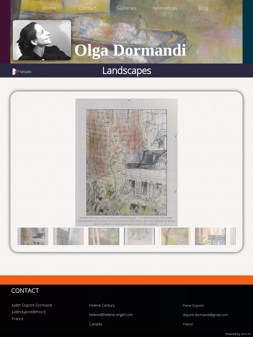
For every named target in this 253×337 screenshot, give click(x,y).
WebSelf (246, 334)
